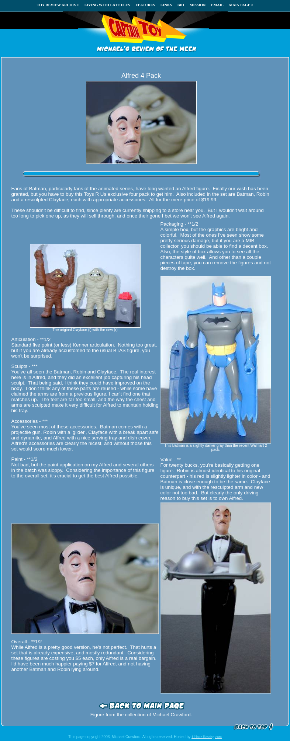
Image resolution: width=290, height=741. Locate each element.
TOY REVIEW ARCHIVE (58, 5)
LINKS (166, 5)
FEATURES (145, 5)
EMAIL (217, 5)
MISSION (198, 5)
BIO (180, 5)
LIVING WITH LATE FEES (107, 5)
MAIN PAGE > (241, 5)
